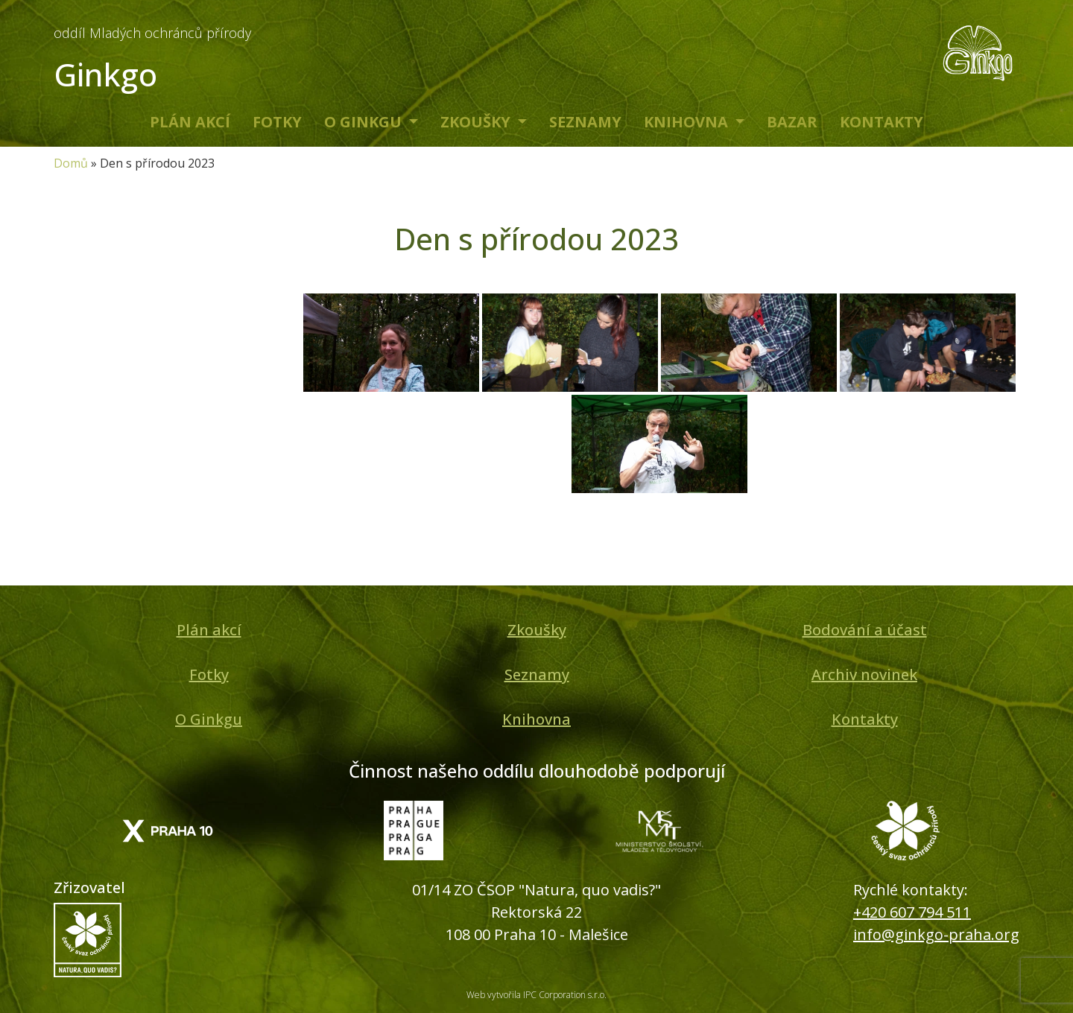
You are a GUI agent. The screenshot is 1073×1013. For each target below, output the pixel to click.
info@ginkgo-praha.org (936, 934)
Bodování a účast (865, 630)
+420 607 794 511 (912, 912)
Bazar (792, 122)
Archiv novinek (864, 674)
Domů (71, 163)
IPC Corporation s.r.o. (565, 994)
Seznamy (585, 122)
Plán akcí (190, 122)
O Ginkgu (364, 122)
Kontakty (881, 122)
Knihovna (688, 122)
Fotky (277, 122)
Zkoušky (477, 122)
